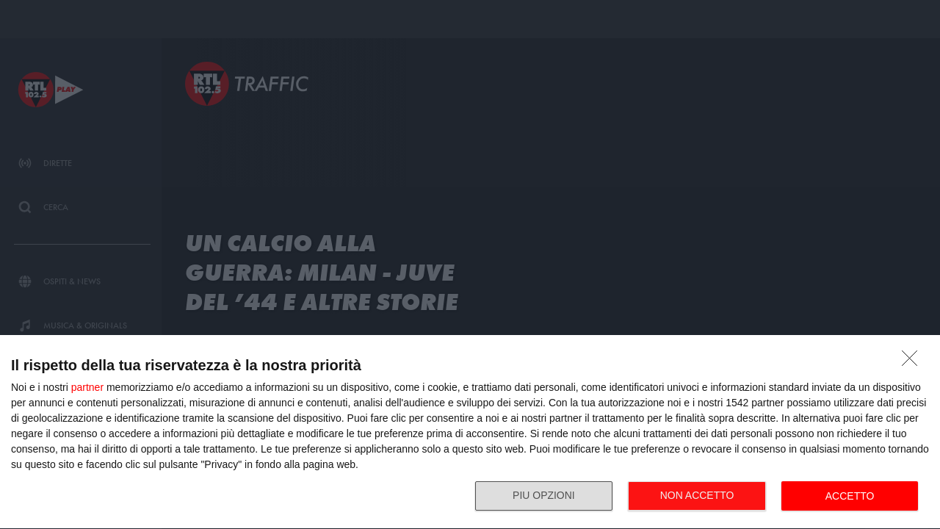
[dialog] (470, 432)
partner (87, 387)
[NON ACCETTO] (913, 362)
